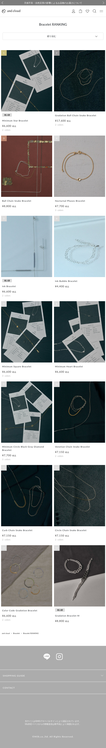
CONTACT (9, 687)
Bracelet (16, 633)
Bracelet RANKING (31, 633)
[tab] (53, 36)
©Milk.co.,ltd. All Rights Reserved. (53, 736)
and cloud (6, 633)
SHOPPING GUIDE (14, 675)
